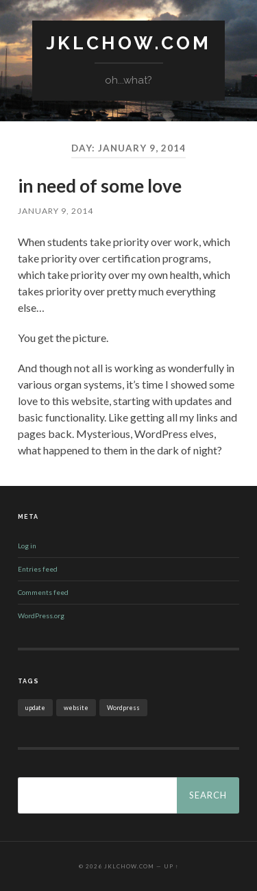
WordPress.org (41, 615)
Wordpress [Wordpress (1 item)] (123, 707)
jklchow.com (128, 42)
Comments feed (43, 592)
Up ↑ (171, 866)
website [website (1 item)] (76, 707)
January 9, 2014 (55, 211)
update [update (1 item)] (35, 707)
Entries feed (38, 569)
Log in (27, 545)
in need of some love (100, 186)
